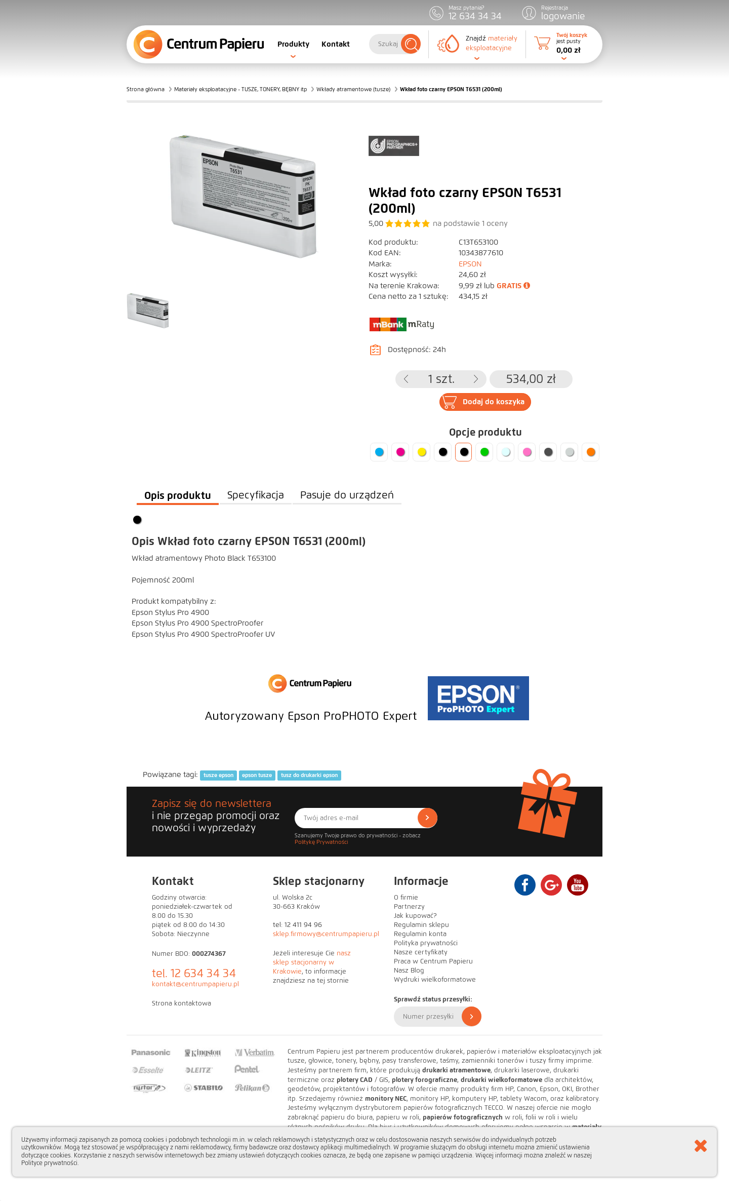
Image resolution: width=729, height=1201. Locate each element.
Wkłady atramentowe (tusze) (353, 89)
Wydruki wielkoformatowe (435, 980)
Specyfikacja (255, 495)
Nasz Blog (409, 970)
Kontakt (335, 44)
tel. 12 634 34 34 (194, 973)
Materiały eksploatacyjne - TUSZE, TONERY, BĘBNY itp (240, 89)
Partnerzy (409, 907)
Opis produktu (177, 495)
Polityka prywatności (426, 943)
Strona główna (146, 89)
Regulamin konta (420, 934)
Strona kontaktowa (181, 1003)
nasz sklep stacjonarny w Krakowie (312, 962)
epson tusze (257, 775)
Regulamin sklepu (421, 925)
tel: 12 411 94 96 (297, 925)
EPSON (470, 263)
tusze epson (218, 775)
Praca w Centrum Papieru (433, 961)
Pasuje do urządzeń (347, 495)
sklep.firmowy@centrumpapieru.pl (326, 934)
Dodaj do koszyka (493, 401)
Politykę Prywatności (321, 841)
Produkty (293, 44)
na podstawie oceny (470, 223)
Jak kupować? (415, 916)
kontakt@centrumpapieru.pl (195, 984)
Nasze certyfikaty (421, 952)
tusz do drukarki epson (309, 775)
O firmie (406, 898)
